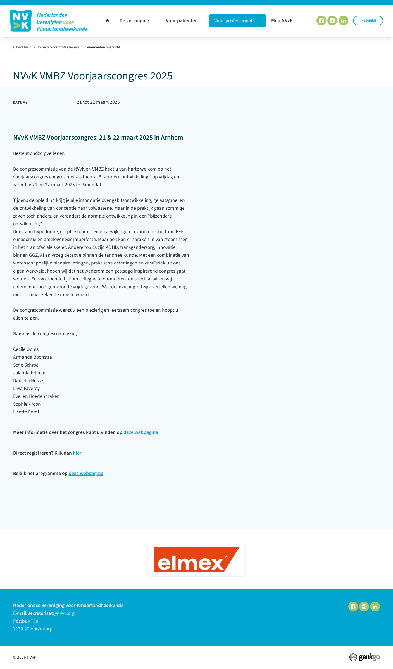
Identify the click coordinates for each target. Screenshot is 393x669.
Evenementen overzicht (102, 47)
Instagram (332, 20)
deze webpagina (140, 432)
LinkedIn (343, 20)
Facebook (321, 20)
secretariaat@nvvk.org (51, 613)
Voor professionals (64, 47)
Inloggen (368, 20)
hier (77, 453)
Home (41, 47)
